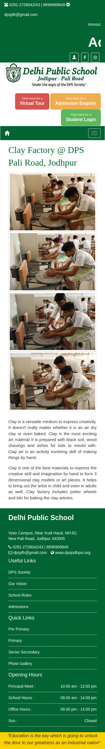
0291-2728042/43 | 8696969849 (40, 547)
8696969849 (54, 5)
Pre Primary (18, 629)
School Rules (20, 595)
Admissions (18, 606)
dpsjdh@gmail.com (21, 14)
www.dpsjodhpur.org (72, 552)
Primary (15, 640)
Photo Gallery (20, 663)
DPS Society (19, 572)
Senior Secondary (23, 652)
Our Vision (17, 583)
